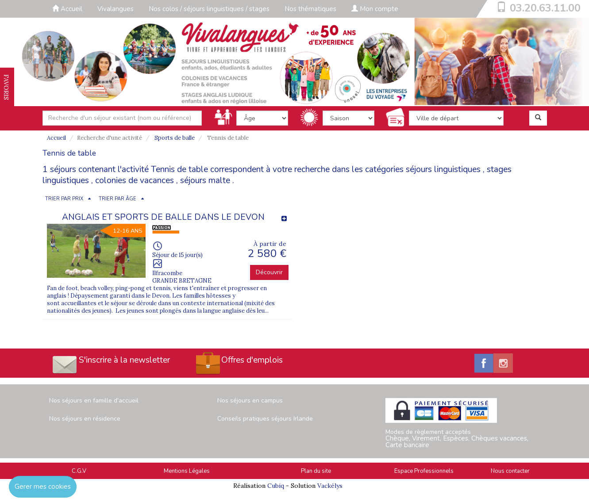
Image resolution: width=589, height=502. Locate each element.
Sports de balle (174, 138)
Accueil (67, 8)
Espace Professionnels (424, 471)
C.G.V (79, 471)
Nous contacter (510, 471)
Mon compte (374, 8)
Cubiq (275, 486)
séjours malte (205, 180)
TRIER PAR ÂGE (117, 198)
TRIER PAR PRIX (64, 198)
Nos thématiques (310, 8)
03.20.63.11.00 (545, 8)
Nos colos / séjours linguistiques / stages (209, 8)
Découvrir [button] (269, 272)
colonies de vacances (134, 180)
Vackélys (330, 486)
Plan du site (316, 471)
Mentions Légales (187, 471)
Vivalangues (115, 8)
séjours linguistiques (443, 169)
